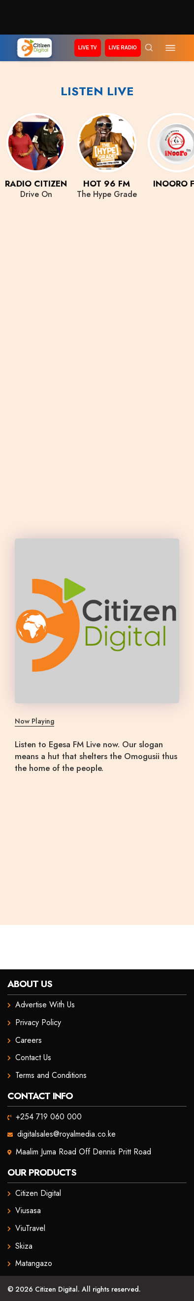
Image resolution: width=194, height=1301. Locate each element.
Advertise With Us (45, 1004)
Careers (28, 1040)
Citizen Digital (38, 1193)
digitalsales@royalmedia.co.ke (66, 1134)
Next (182, 146)
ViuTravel (30, 1228)
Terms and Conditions (51, 1075)
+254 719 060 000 (49, 1116)
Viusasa (28, 1210)
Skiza (23, 1246)
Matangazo (33, 1263)
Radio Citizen (36, 184)
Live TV (87, 47)
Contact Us (33, 1057)
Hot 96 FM (106, 184)
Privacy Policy (38, 1022)
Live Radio (123, 47)
